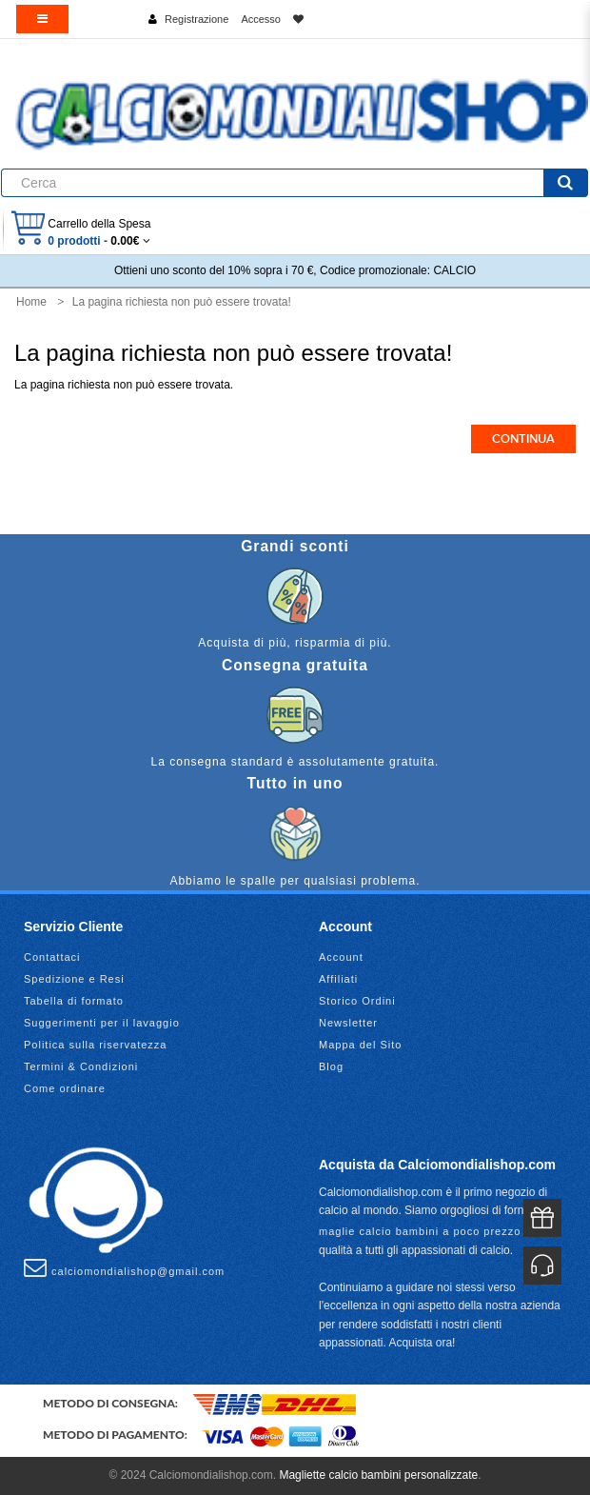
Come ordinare (65, 1088)
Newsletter (348, 1022)
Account (341, 957)
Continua (523, 439)
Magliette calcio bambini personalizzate (378, 1475)
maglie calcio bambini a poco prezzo (420, 1231)
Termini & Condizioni (81, 1066)
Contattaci (52, 957)
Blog (331, 1066)
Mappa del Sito (360, 1044)
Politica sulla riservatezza (95, 1044)
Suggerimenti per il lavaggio (102, 1022)
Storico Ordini (357, 1001)
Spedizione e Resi (74, 979)
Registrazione (196, 19)
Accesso (261, 19)
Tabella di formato (74, 1001)
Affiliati (338, 979)
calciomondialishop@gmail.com (124, 1267)
